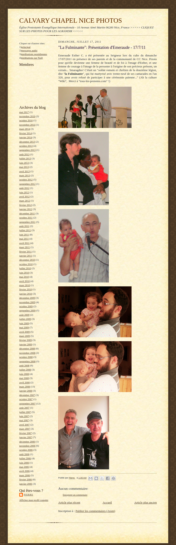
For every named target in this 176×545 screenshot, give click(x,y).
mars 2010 (24, 285)
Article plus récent (69, 502)
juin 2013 (24, 162)
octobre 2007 (26, 399)
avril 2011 (24, 243)
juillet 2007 (25, 412)
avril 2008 (24, 382)
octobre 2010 (26, 264)
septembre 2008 (27, 361)
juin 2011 (24, 234)
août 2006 (24, 454)
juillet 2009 (25, 319)
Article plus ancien (145, 502)
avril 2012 (24, 196)
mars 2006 (24, 475)
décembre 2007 (27, 395)
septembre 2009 (27, 310)
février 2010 (25, 289)
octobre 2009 (26, 306)
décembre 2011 (27, 213)
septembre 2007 (27, 403)
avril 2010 (24, 281)
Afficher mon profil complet (33, 500)
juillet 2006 (25, 458)
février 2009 (25, 340)
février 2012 (25, 205)
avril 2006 (24, 471)
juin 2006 (24, 462)
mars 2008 (24, 386)
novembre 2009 (27, 302)
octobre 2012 (26, 179)
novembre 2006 (27, 445)
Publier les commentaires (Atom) (95, 511)
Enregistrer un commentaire (75, 495)
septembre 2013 (27, 150)
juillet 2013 (25, 158)
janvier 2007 (25, 437)
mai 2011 (24, 238)
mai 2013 (24, 167)
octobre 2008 (26, 357)
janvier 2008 (25, 390)
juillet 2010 (25, 268)
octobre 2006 (26, 449)
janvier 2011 (25, 255)
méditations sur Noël (32, 57)
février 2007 (25, 433)
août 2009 (24, 314)
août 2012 (24, 188)
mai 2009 (24, 327)
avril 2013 (24, 171)
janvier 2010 (25, 293)
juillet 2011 (25, 230)
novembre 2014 (27, 124)
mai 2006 (24, 466)
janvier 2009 (25, 344)
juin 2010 (24, 272)
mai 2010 (24, 276)
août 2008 (24, 365)
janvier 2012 (25, 209)
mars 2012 (24, 200)
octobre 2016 (26, 120)
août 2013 (24, 154)
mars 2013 (24, 175)
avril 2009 (24, 331)
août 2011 (24, 226)
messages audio (29, 50)
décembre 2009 (27, 297)
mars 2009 (24, 336)
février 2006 (25, 479)
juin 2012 (24, 192)
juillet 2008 (25, 369)
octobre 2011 (26, 217)
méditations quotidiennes (34, 54)
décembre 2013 (27, 141)
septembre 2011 (27, 222)
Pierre (28, 494)
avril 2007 (24, 424)
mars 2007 (24, 428)
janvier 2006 (25, 483)
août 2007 (24, 407)
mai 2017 (24, 112)
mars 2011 (24, 247)
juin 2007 (24, 416)
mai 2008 (24, 378)
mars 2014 (24, 128)
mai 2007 (24, 420)
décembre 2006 (27, 441)
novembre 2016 (27, 116)
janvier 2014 (25, 137)
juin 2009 (24, 323)
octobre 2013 (26, 145)
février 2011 (25, 251)
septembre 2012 (27, 184)
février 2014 (25, 133)
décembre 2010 (27, 259)
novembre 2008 (27, 352)
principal (25, 47)
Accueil (107, 502)
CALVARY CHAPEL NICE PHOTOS (70, 20)
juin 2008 (24, 374)
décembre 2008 (27, 348)
